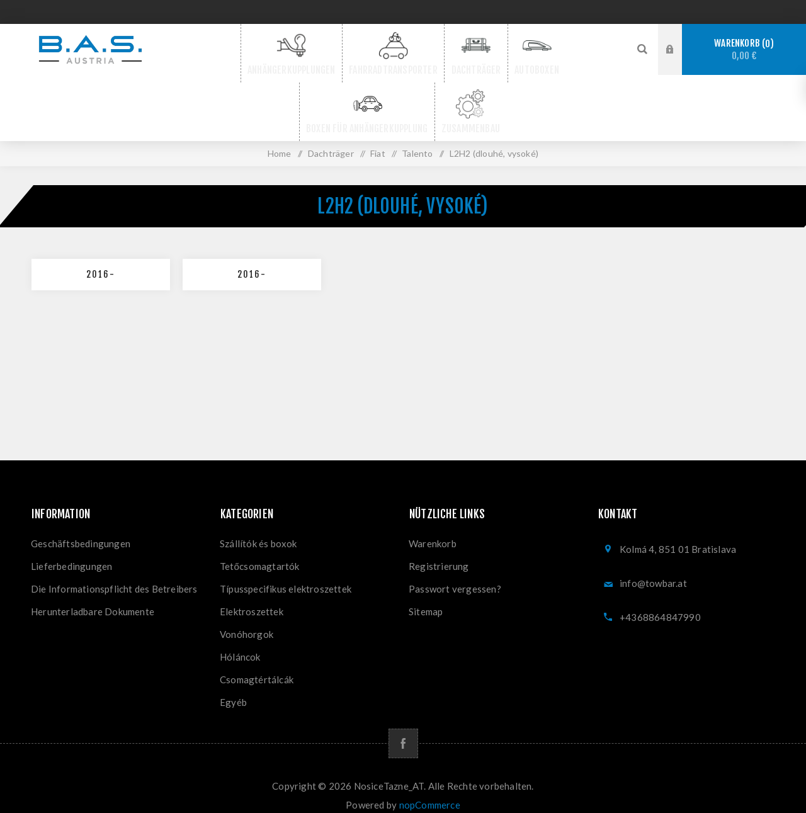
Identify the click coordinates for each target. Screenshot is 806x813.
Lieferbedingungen (71, 553)
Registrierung (439, 553)
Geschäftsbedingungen (80, 531)
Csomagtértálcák (256, 667)
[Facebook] (403, 731)
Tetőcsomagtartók (260, 553)
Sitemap (426, 599)
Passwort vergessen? (455, 576)
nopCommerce (429, 792)
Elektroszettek (251, 599)
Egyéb (233, 689)
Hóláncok (240, 644)
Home (280, 140)
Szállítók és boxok (258, 531)
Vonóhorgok (246, 621)
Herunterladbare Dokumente (92, 599)
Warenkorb (744, 49)
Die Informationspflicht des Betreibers (114, 576)
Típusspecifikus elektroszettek (285, 576)
